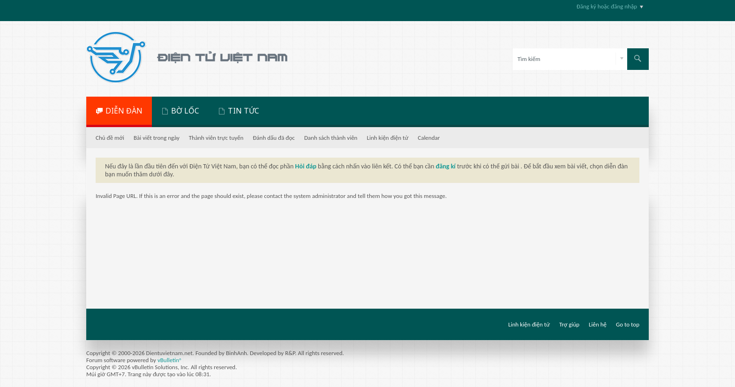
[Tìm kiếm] (570, 59)
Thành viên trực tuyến (216, 137)
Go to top (627, 324)
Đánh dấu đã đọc (274, 137)
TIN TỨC (243, 111)
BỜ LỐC (185, 111)
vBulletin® (170, 360)
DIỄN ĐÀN (123, 111)
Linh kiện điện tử (387, 137)
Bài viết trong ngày (157, 137)
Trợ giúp (569, 324)
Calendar (429, 137)
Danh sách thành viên (331, 137)
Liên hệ (598, 324)
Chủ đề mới (110, 137)
